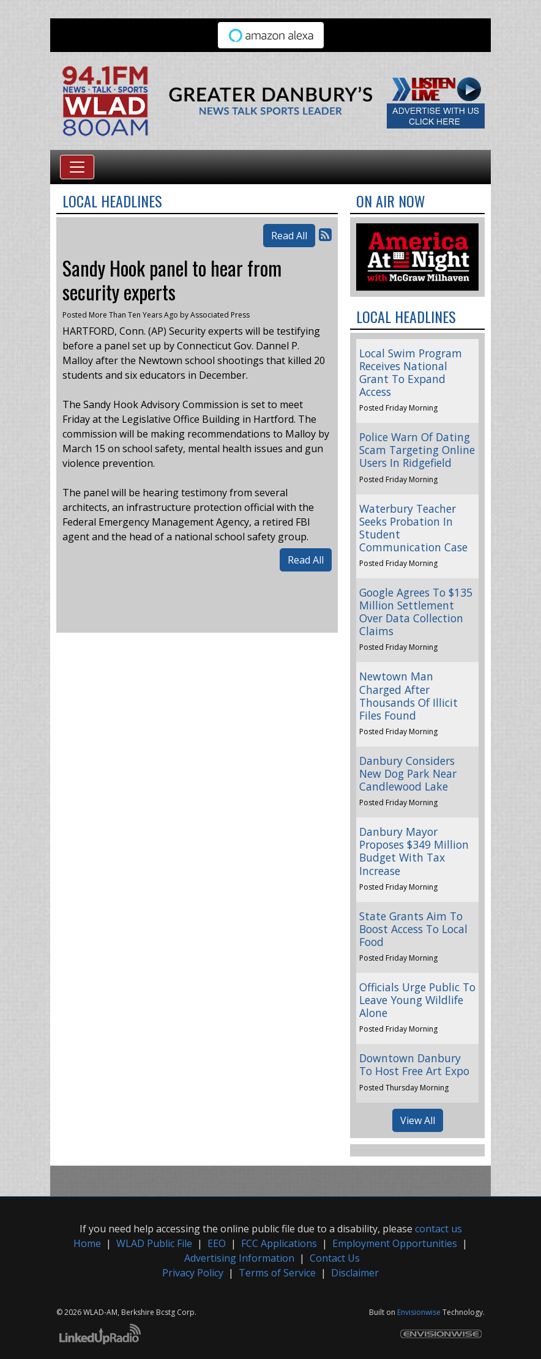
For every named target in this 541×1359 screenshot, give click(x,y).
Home (87, 1243)
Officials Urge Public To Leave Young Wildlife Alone (417, 1000)
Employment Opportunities (394, 1243)
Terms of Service (277, 1272)
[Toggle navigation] (77, 167)
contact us (438, 1228)
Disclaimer (355, 1272)
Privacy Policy (192, 1272)
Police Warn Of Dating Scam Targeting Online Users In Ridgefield (417, 450)
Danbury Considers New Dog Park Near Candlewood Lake (408, 773)
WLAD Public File (154, 1243)
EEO (216, 1243)
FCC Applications (279, 1243)
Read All (289, 235)
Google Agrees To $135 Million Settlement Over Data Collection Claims (415, 611)
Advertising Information (239, 1258)
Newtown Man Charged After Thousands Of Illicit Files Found (408, 695)
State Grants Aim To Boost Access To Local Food (413, 929)
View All (417, 1120)
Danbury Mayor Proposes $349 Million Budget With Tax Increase (414, 850)
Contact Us (335, 1258)
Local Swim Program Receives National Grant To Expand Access (410, 372)
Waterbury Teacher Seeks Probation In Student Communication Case (413, 527)
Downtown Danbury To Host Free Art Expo (414, 1064)
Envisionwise (419, 1312)
